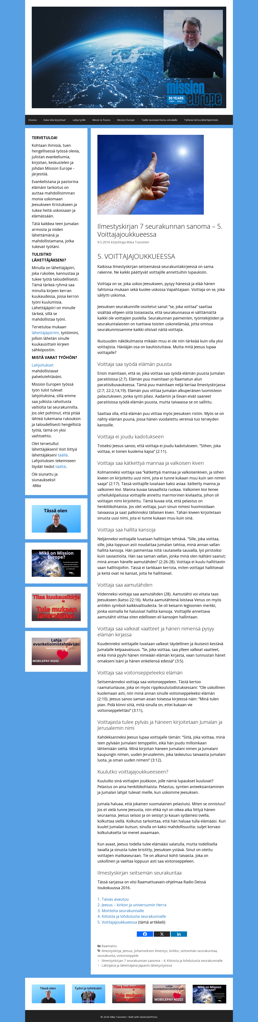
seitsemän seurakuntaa (199, 951)
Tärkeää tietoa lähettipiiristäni (201, 120)
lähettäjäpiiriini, (46, 332)
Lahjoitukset (43, 365)
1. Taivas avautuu (113, 899)
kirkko (174, 951)
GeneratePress (148, 1017)
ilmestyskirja (111, 951)
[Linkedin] (179, 934)
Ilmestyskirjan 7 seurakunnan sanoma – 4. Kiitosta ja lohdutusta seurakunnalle (162, 960)
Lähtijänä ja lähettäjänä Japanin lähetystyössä (137, 965)
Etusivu (32, 120)
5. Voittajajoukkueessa (117, 922)
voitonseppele (127, 955)
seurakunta (106, 955)
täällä (63, 455)
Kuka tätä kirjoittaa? (54, 120)
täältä (60, 466)
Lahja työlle (79, 120)
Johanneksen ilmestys (151, 951)
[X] (162, 934)
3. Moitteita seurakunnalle (120, 910)
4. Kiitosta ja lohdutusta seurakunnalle (131, 916)
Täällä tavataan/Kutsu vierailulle (159, 120)
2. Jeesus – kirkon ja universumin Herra (131, 904)
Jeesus (127, 951)
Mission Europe (126, 120)
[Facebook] (145, 934)
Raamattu (109, 946)
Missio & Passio (101, 120)
